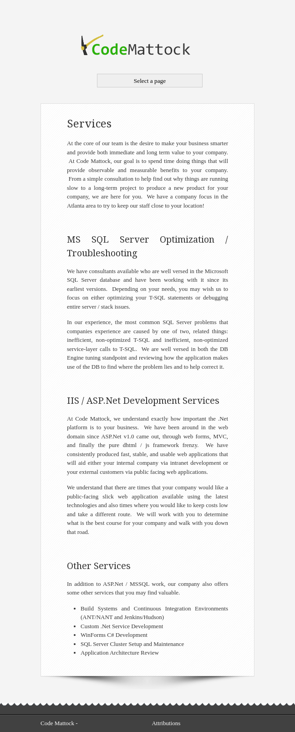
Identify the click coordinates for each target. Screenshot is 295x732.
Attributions (166, 723)
